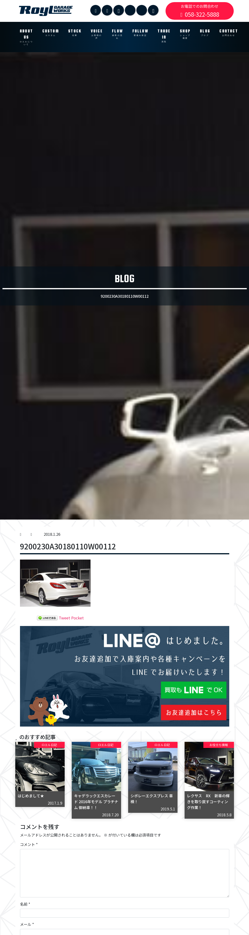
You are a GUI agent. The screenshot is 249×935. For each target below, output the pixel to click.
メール (27, 924)
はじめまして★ (31, 795)
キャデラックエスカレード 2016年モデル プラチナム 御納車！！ (96, 801)
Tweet (64, 618)
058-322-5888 (199, 14)
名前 (25, 904)
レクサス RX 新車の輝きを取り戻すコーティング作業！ (208, 801)
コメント (29, 844)
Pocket (77, 618)
